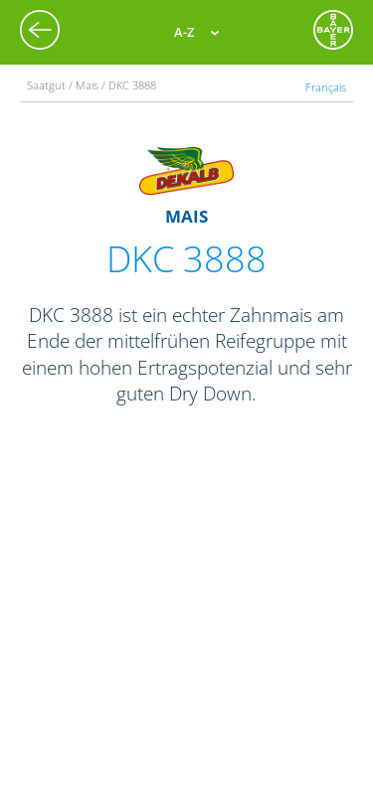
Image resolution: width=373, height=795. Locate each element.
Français (325, 87)
